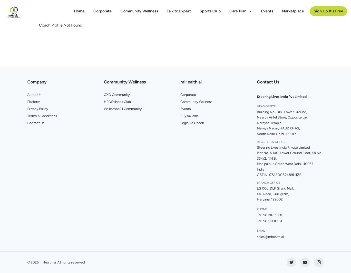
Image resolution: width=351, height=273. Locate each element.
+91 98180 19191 (269, 215)
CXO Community (117, 95)
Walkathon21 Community (123, 109)
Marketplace (293, 11)
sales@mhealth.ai (270, 237)
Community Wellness (139, 11)
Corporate (102, 11)
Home (79, 11)
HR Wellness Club (117, 102)
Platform (33, 102)
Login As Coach (192, 123)
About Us (34, 95)
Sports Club (210, 11)
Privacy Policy (37, 109)
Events (267, 11)
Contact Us (36, 123)
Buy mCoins (189, 116)
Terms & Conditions (42, 116)
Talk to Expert (179, 11)
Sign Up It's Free (328, 11)
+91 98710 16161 (269, 221)
